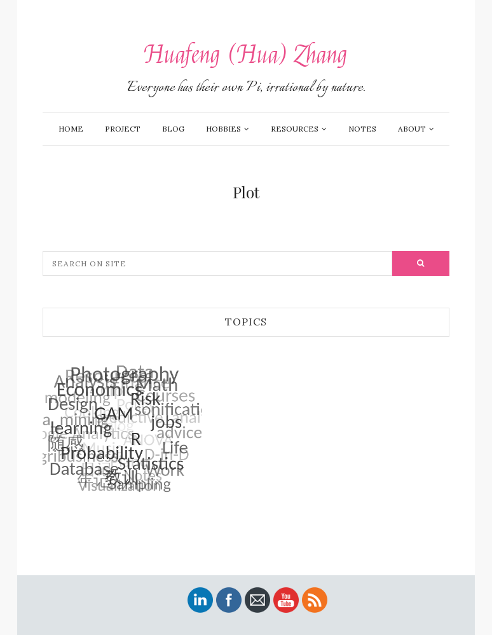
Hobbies (223, 128)
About (412, 128)
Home (70, 128)
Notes (362, 128)
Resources (294, 128)
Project (122, 128)
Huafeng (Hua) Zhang (246, 55)
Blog (173, 128)
